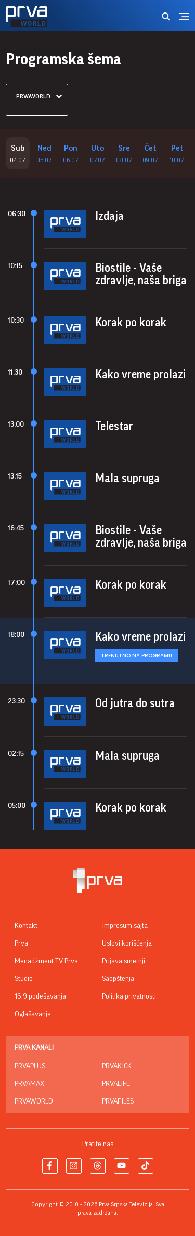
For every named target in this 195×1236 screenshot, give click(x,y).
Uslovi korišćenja (127, 943)
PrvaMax (29, 1083)
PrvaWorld (34, 1101)
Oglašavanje (33, 1014)
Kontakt (26, 925)
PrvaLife (116, 1083)
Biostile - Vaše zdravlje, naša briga (141, 274)
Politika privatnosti (129, 996)
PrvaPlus (30, 1066)
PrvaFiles (118, 1101)
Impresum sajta (125, 925)
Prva (21, 943)
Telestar (114, 426)
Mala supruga (127, 478)
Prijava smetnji (123, 961)
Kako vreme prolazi (140, 374)
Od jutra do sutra (135, 703)
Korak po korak (130, 322)
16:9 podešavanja (40, 996)
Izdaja (109, 216)
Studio (24, 978)
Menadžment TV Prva (46, 961)
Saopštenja (118, 978)
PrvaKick (117, 1066)
